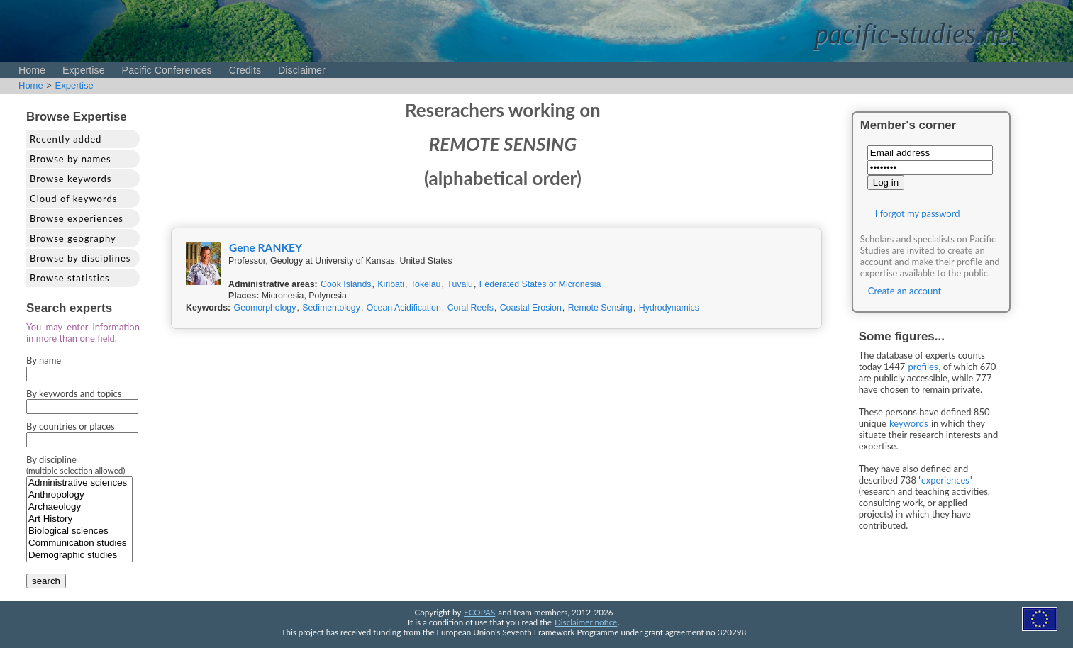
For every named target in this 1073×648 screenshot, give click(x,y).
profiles (923, 366)
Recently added (65, 139)
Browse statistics (70, 278)
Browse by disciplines (80, 258)
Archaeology (79, 507)
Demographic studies (79, 555)
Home (31, 70)
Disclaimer (302, 70)
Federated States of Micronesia (540, 284)
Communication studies (79, 543)
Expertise (83, 70)
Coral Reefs (470, 308)
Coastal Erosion (531, 308)
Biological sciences (79, 531)
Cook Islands (346, 284)
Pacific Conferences (167, 70)
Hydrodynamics (669, 308)
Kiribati (390, 284)
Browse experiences (76, 218)
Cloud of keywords (73, 198)
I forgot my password (917, 213)
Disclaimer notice (586, 622)
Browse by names (70, 158)
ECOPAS (479, 612)
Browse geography (73, 238)
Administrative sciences (79, 483)
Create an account (904, 290)
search (46, 581)
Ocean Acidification (404, 308)
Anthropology (79, 495)
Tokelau (426, 284)
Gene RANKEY (265, 247)
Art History (79, 519)
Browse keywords (71, 178)
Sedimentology (331, 308)
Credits (245, 70)
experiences (945, 480)
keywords (908, 423)
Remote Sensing (600, 308)
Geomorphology (265, 308)
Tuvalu (460, 284)
